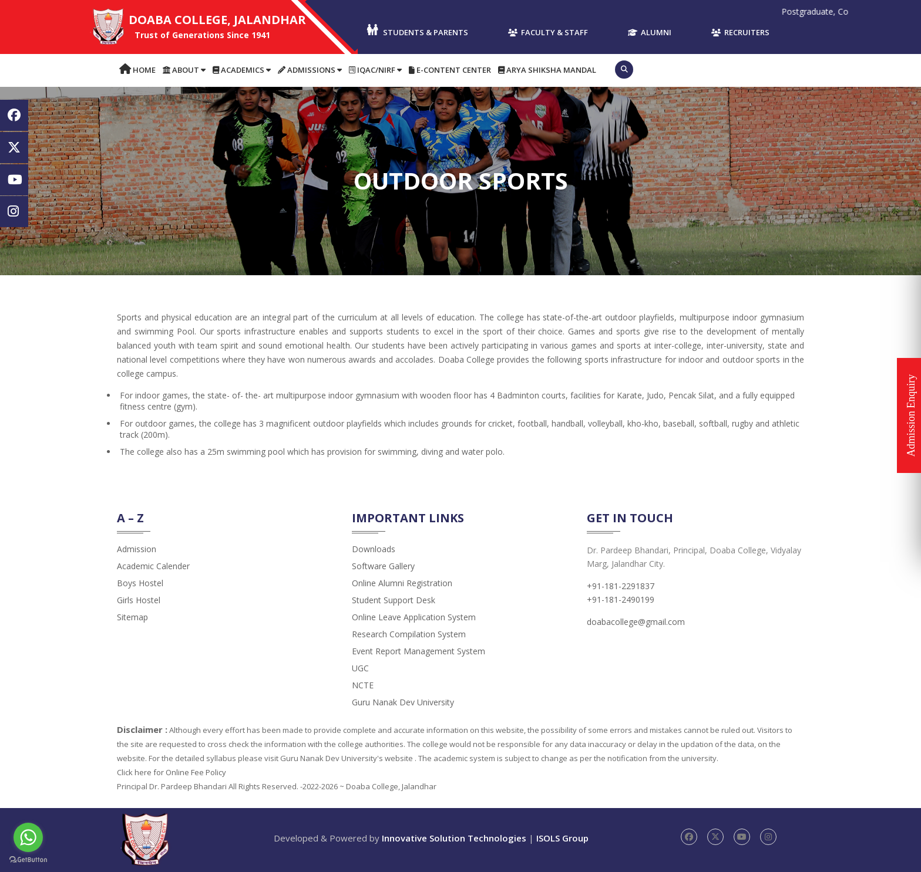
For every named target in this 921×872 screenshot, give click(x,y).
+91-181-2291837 (620, 586)
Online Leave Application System (414, 617)
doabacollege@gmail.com (636, 621)
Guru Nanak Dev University (403, 702)
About (184, 70)
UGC (360, 668)
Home (137, 69)
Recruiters (740, 32)
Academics (242, 70)
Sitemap (132, 617)
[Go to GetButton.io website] (28, 860)
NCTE (363, 685)
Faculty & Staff (548, 32)
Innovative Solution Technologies (454, 838)
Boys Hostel (140, 583)
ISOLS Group (562, 838)
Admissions (310, 70)
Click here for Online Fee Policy (171, 772)
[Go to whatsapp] (28, 837)
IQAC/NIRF (375, 70)
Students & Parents (416, 31)
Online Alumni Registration (402, 583)
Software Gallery (383, 566)
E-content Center (450, 70)
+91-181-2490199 (620, 599)
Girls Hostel (138, 600)
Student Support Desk (393, 600)
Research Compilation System (409, 634)
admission (136, 549)
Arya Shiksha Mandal (547, 70)
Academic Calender (153, 566)
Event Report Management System (418, 651)
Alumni (649, 32)
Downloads (373, 549)
